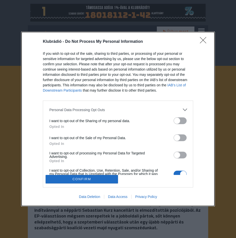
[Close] (204, 42)
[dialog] (118, 119)
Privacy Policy (146, 197)
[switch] (180, 120)
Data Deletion (89, 197)
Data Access (118, 197)
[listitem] (118, 109)
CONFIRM (81, 179)
